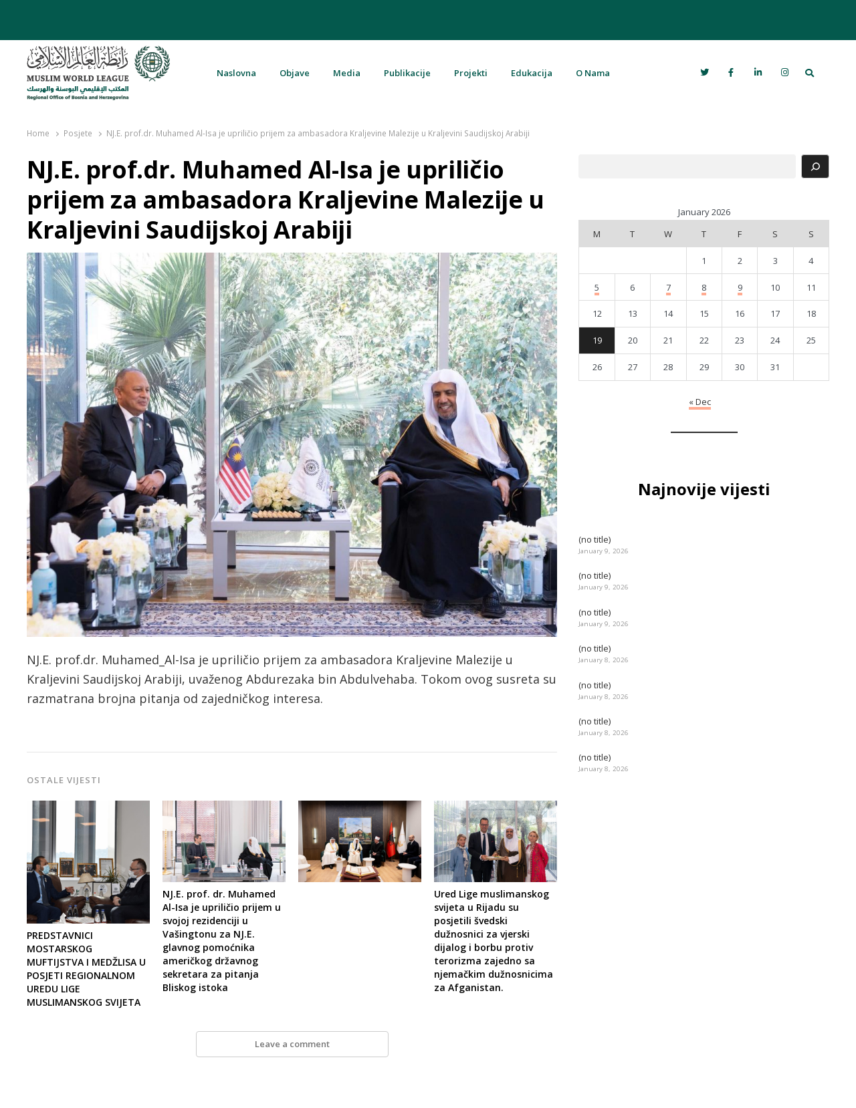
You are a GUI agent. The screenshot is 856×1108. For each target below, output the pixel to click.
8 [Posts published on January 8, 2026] (704, 287)
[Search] (815, 166)
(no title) (594, 539)
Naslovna (236, 73)
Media (346, 73)
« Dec (700, 402)
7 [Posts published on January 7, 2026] (668, 287)
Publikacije (407, 73)
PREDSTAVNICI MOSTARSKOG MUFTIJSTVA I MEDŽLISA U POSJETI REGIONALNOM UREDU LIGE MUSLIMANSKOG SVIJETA (86, 968)
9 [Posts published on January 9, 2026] (740, 287)
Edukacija (531, 73)
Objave (295, 73)
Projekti (471, 73)
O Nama (593, 73)
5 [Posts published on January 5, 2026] (597, 287)
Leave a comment (292, 1044)
